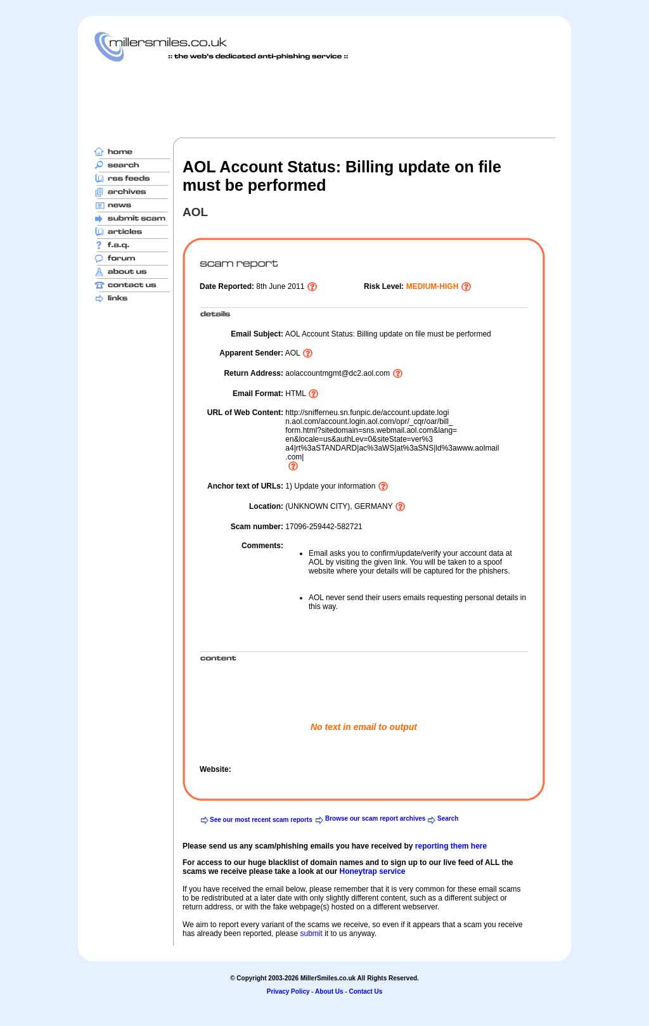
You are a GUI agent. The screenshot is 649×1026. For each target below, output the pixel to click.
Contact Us (365, 991)
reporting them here (451, 846)
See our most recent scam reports (261, 819)
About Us (329, 991)
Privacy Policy (288, 991)
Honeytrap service (372, 871)
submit (311, 933)
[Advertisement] (324, 99)
